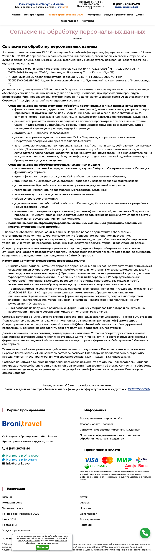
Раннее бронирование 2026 (65, 14)
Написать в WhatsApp (20, 455)
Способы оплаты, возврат (96, 424)
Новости (85, 508)
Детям (140, 14)
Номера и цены (34, 14)
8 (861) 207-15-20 (126, 4)
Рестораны (94, 14)
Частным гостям (12, 508)
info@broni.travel (16, 463)
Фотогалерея (69, 20)
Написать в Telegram (19, 459)
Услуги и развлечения (118, 14)
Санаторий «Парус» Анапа (41, 4)
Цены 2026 (9, 519)
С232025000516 (139, 389)
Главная (15, 14)
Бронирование (90, 519)
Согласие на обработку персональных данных (110, 429)
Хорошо (42, 547)
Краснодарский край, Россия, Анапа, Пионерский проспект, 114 (90, 5)
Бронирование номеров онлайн (101, 418)
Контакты (88, 20)
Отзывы (85, 502)
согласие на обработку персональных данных (46, 542)
